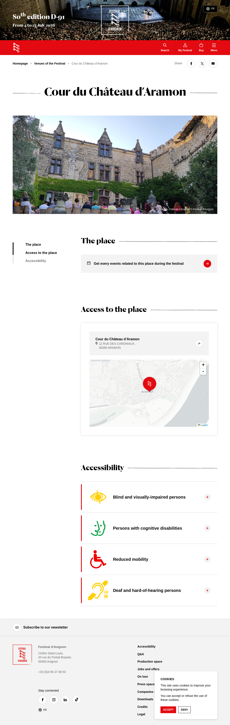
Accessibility (35, 261)
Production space (149, 661)
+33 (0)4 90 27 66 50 (52, 672)
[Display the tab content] (149, 497)
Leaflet (203, 425)
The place (33, 244)
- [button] (203, 371)
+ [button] (203, 365)
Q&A (140, 654)
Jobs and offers (148, 669)
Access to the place (41, 253)
